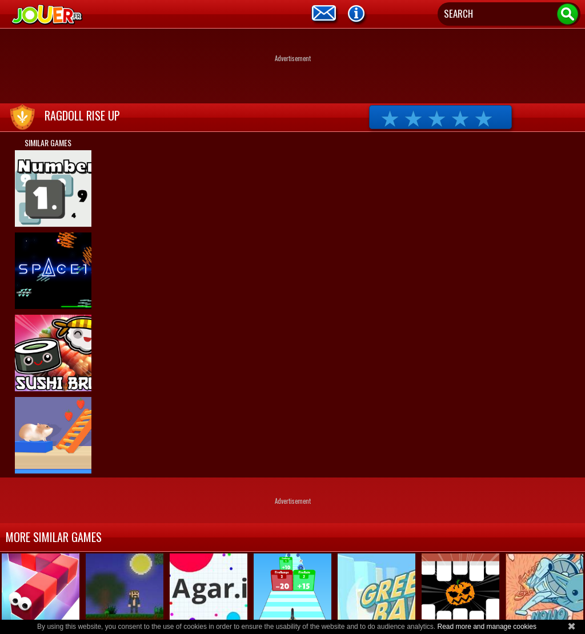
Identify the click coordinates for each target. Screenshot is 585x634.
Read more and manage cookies (486, 627)
